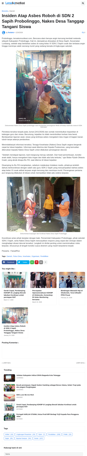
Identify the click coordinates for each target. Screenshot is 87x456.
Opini (41, 434)
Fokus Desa (17, 256)
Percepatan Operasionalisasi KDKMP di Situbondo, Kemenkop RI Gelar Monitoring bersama (42, 295)
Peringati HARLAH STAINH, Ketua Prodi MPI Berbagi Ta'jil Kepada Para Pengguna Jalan (47, 415)
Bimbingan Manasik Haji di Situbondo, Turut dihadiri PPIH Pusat (72, 293)
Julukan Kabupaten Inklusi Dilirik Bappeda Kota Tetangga (38, 375)
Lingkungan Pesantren (25, 434)
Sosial (38, 438)
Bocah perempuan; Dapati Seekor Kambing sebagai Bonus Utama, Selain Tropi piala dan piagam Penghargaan (48, 386)
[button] (3, 3)
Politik (67, 434)
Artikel (9, 434)
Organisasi (35, 256)
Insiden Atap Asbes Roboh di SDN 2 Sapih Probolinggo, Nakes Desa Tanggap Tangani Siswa (15, 329)
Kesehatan (26, 256)
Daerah (12, 11)
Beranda (5, 11)
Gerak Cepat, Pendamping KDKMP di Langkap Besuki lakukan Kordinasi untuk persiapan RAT (15, 294)
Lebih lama (80, 363)
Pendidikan (44, 256)
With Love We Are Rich (25, 395)
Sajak (9, 438)
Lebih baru (7, 363)
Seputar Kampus (23, 438)
